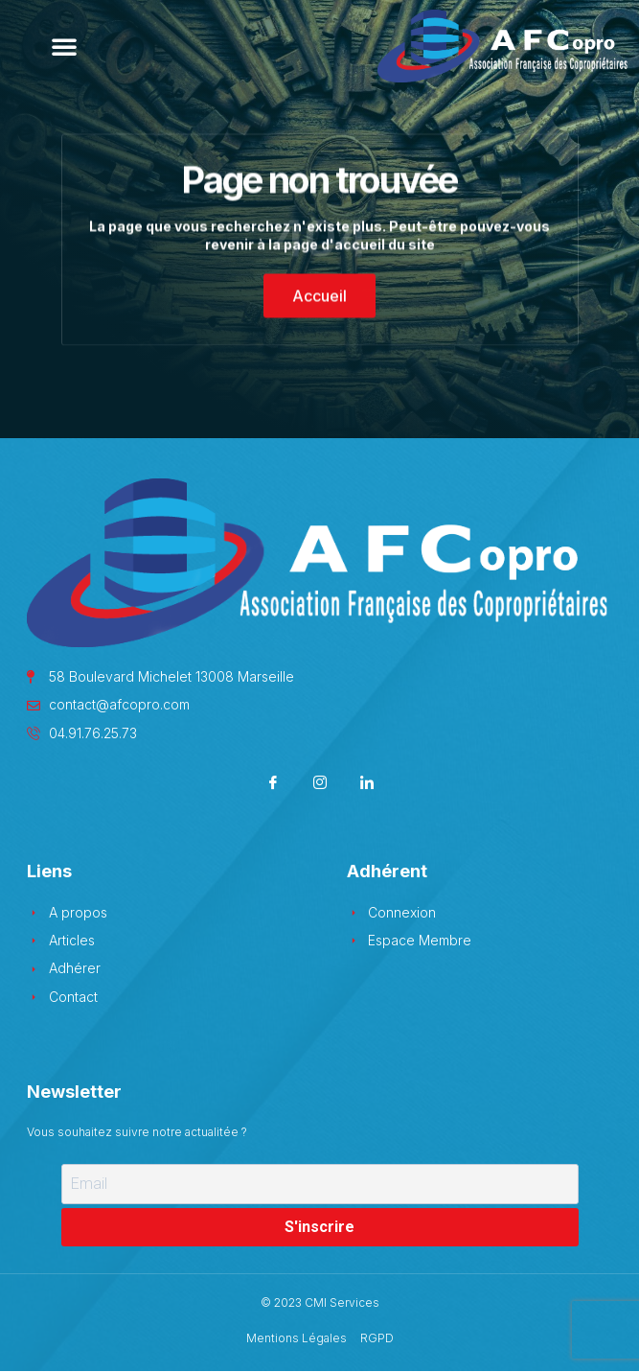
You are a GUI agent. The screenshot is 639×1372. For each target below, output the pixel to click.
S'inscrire (319, 1227)
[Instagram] (319, 785)
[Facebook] (272, 785)
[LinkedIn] (366, 785)
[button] (64, 46)
